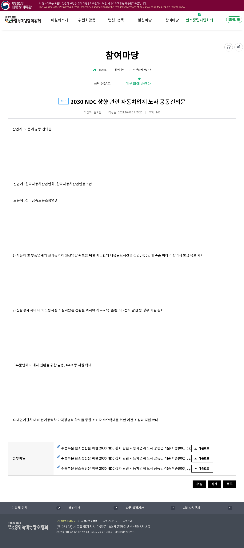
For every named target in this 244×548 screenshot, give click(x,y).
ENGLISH (234, 19)
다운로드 (204, 448)
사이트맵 (127, 521)
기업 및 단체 (19, 508)
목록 (229, 484)
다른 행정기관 (135, 508)
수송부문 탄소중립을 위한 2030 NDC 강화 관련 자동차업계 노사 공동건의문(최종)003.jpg (126, 468)
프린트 (228, 47)
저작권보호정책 (89, 521)
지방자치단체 (191, 508)
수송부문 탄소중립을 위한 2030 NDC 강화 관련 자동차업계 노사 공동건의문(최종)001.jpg (126, 448)
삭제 (214, 484)
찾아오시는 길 (110, 521)
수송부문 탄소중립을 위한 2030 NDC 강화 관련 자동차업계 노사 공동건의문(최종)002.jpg (126, 458)
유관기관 (74, 508)
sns (238, 47)
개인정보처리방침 (66, 521)
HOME (103, 69)
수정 (199, 484)
